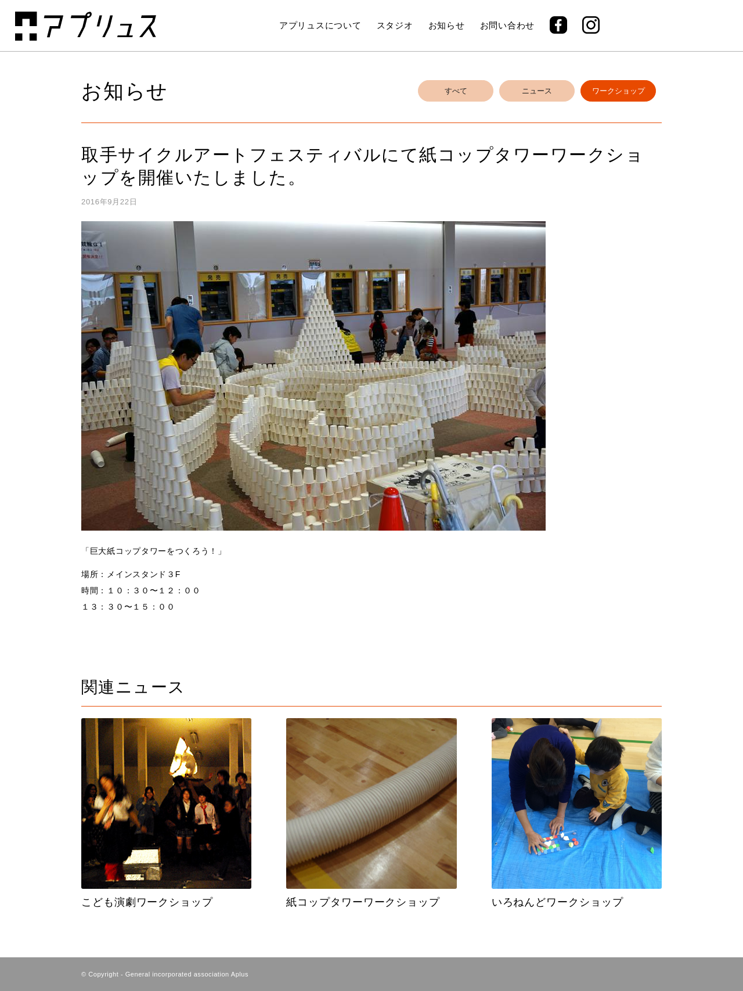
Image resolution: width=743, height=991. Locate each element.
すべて (456, 91)
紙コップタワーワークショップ (363, 902)
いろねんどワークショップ (557, 902)
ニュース (537, 91)
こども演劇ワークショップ (147, 902)
